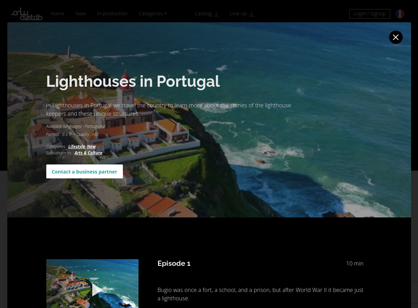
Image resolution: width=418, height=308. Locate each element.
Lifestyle (76, 146)
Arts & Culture (88, 153)
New (91, 146)
